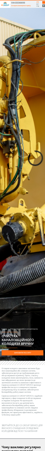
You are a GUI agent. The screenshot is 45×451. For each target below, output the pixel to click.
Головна (4, 329)
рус (37, 3)
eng (37, 6)
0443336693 (18, 2)
